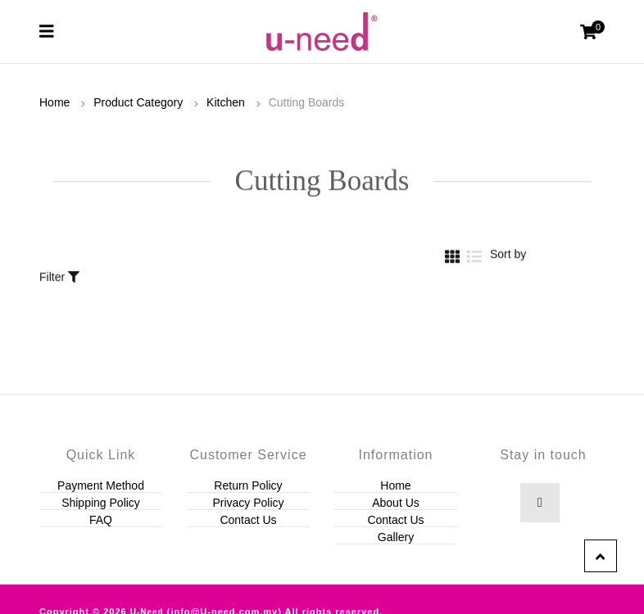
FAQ (100, 519)
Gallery (396, 537)
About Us (396, 502)
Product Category (138, 102)
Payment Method (100, 485)
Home (54, 102)
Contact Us (248, 519)
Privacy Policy (247, 502)
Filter (59, 267)
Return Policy (248, 485)
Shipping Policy (100, 502)
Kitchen (225, 102)
